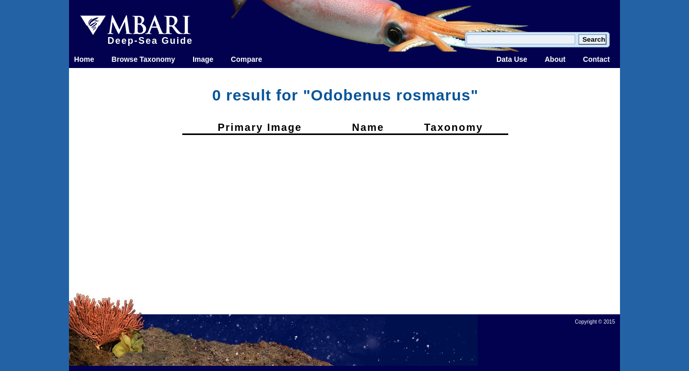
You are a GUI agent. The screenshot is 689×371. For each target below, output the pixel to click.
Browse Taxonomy (143, 59)
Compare (246, 59)
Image (203, 59)
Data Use (511, 59)
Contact (596, 59)
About (555, 59)
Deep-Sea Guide (150, 41)
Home (84, 59)
